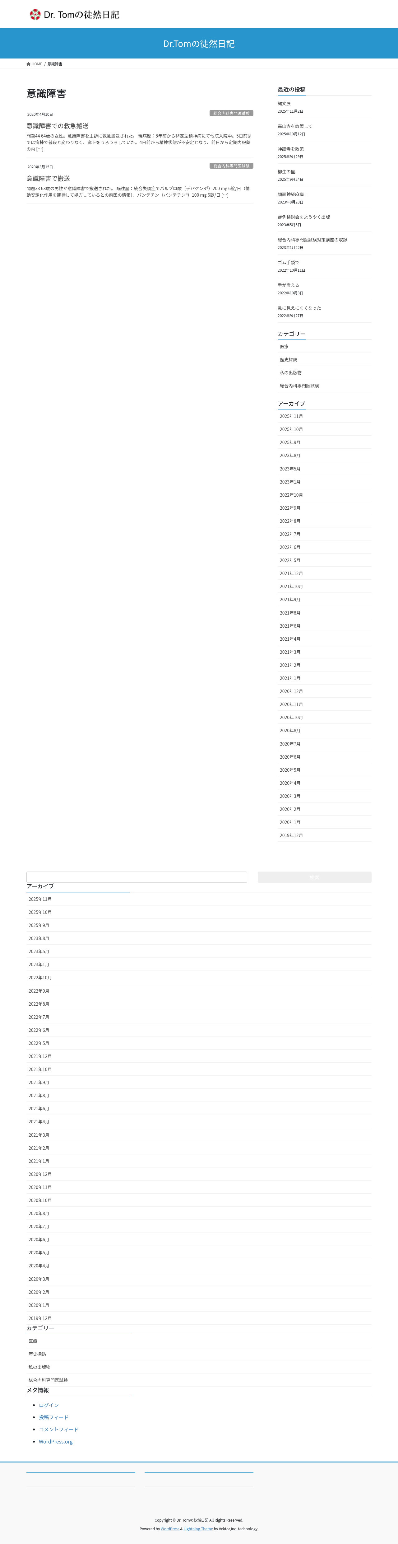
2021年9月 (290, 599)
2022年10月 (291, 495)
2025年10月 (291, 429)
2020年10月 (291, 717)
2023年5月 (290, 469)
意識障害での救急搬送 (57, 125)
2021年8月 (290, 613)
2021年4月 (290, 639)
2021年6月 (290, 626)
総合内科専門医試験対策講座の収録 (312, 239)
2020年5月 (290, 770)
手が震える (288, 285)
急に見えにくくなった (299, 308)
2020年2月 (290, 809)
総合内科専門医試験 (231, 113)
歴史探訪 (288, 359)
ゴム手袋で (288, 262)
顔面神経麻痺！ (293, 194)
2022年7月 (290, 534)
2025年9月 (290, 442)
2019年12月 (291, 835)
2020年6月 (290, 757)
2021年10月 (291, 586)
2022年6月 (290, 547)
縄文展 (284, 103)
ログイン (49, 1405)
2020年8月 (290, 730)
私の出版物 (291, 372)
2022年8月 (290, 521)
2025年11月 (291, 416)
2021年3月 (290, 652)
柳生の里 (286, 171)
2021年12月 (291, 573)
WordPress (170, 1528)
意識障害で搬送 (48, 178)
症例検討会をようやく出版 (304, 217)
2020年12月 (291, 691)
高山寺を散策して (295, 126)
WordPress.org (56, 1441)
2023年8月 (290, 455)
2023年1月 (290, 482)
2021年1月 (290, 678)
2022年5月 (290, 560)
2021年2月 (290, 665)
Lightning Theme (198, 1528)
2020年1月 (290, 822)
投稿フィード (54, 1417)
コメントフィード (59, 1429)
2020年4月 (290, 783)
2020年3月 (290, 796)
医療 (284, 346)
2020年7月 (290, 744)
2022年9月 (290, 508)
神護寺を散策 (291, 149)
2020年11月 (291, 704)
